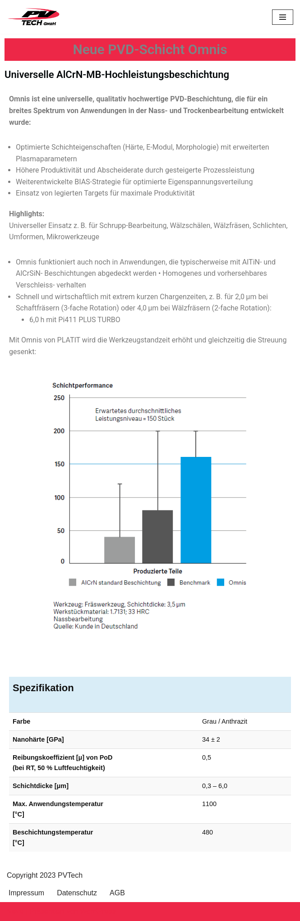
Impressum (26, 893)
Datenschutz (77, 893)
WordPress (97, 911)
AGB (117, 893)
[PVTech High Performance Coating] (34, 16)
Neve (15, 911)
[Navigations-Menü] (282, 17)
